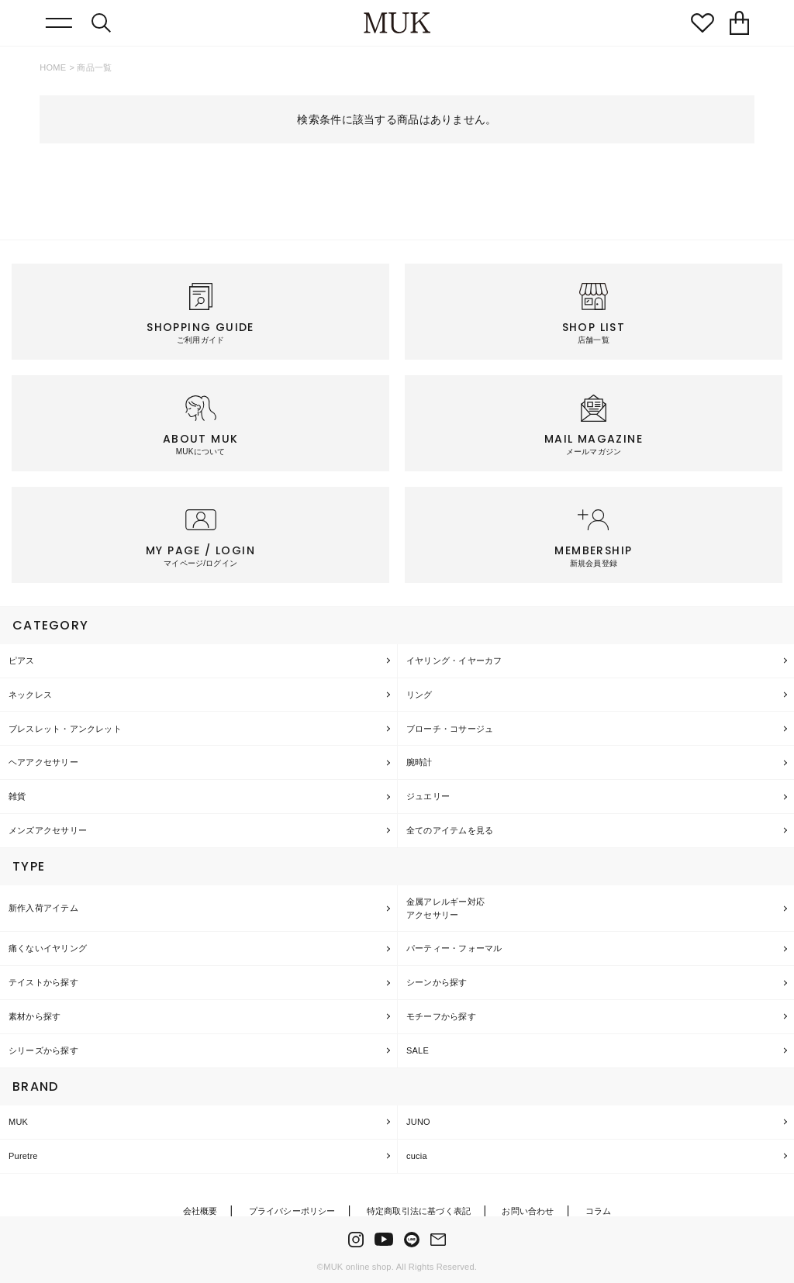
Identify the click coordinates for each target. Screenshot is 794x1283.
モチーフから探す (441, 1016)
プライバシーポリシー (292, 1211)
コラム (598, 1211)
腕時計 (419, 762)
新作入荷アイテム (43, 907)
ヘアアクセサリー (43, 762)
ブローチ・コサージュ (449, 728)
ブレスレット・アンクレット (65, 728)
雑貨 (17, 796)
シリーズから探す (43, 1050)
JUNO (418, 1121)
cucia (416, 1156)
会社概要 (200, 1211)
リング (419, 694)
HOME (53, 67)
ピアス (22, 660)
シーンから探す (437, 982)
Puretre (23, 1156)
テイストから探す (43, 982)
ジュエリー (428, 796)
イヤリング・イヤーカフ (454, 660)
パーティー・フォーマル (454, 948)
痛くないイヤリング (48, 948)
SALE (417, 1050)
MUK (18, 1121)
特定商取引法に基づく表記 (419, 1211)
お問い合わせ (528, 1211)
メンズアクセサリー (48, 830)
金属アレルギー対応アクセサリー (445, 908)
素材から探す (34, 1016)
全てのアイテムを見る (449, 830)
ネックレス (30, 694)
